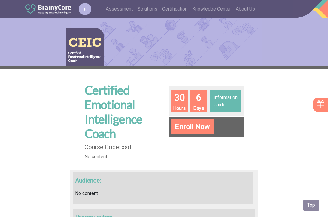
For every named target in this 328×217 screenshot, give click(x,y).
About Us (245, 9)
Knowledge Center (211, 9)
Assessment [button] (119, 9)
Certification (174, 9)
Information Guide (226, 101)
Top (311, 205)
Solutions (147, 9)
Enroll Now (192, 127)
